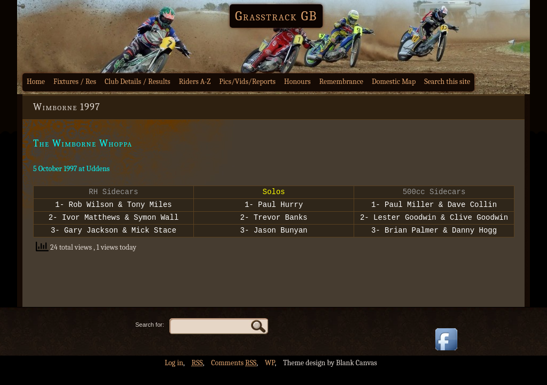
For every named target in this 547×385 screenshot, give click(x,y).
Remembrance (341, 81)
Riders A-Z (195, 81)
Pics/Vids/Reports (247, 81)
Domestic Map (394, 81)
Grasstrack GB (276, 16)
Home (36, 81)
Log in (174, 362)
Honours (297, 81)
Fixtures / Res (74, 81)
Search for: (149, 324)
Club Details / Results (137, 81)
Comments (233, 362)
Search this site (447, 81)
